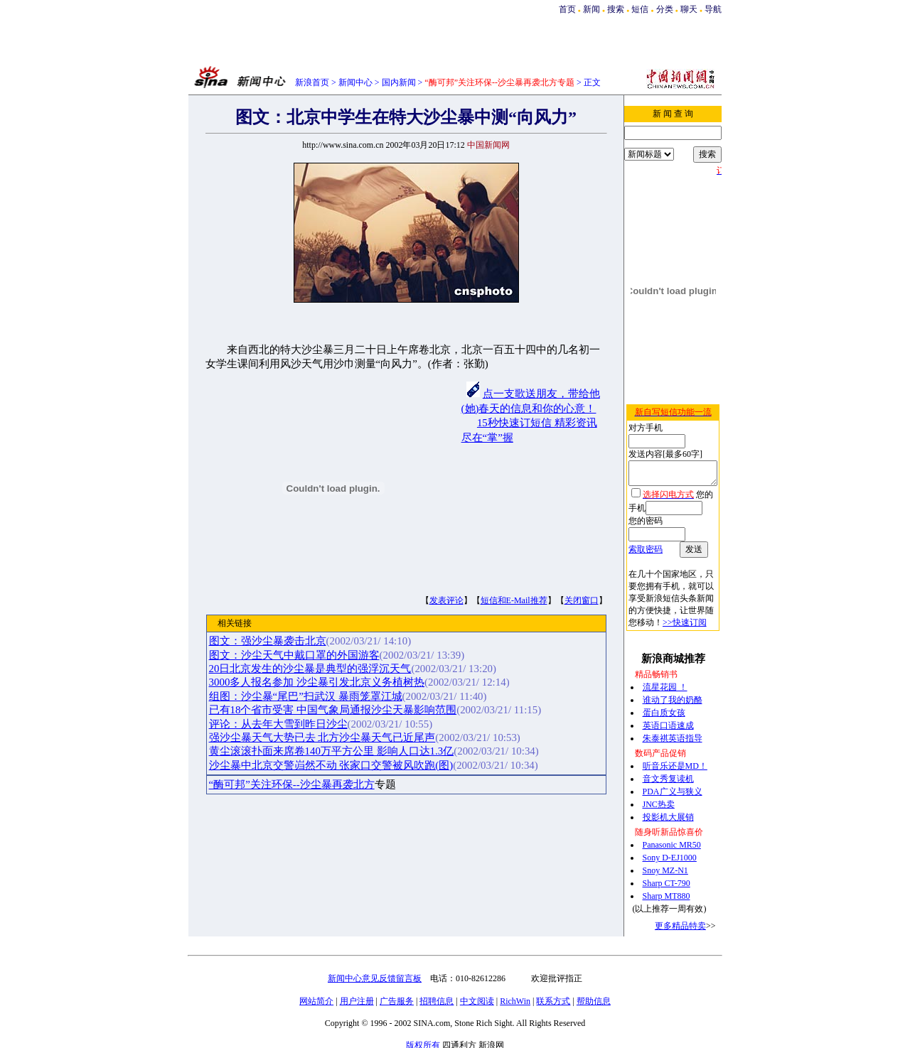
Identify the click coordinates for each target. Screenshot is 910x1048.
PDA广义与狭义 (670, 772)
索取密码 (638, 529)
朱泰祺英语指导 (670, 718)
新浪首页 (312, 82)
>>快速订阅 (643, 602)
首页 (567, 9)
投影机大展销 (665, 797)
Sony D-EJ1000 (667, 838)
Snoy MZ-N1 (662, 850)
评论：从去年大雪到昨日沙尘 (275, 724)
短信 (639, 9)
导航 (713, 9)
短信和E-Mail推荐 (511, 600)
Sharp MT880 (663, 876)
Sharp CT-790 (663, 863)
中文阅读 (477, 981)
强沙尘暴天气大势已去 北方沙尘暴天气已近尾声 (319, 737)
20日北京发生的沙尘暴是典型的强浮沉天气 (307, 668)
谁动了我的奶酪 (670, 680)
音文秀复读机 (665, 759)
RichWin (515, 981)
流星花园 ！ (662, 667)
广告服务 (397, 981)
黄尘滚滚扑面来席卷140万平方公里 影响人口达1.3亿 (328, 751)
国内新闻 (399, 82)
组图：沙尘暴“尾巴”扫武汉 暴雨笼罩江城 (303, 696)
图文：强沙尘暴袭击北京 (264, 641)
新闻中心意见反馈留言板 (375, 958)
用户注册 (357, 981)
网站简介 (316, 981)
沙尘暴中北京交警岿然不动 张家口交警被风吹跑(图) (328, 765)
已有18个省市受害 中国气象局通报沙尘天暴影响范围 (330, 709)
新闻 (591, 9)
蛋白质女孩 (661, 693)
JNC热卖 (656, 784)
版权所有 (423, 1025)
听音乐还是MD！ (672, 746)
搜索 (616, 9)
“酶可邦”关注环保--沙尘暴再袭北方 (289, 784)
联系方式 (553, 981)
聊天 (688, 9)
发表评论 (444, 600)
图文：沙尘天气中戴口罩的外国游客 (291, 655)
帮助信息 (594, 981)
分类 (664, 9)
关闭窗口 (579, 600)
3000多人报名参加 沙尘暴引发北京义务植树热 (314, 682)
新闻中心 (355, 82)
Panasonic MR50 (669, 825)
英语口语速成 (665, 706)
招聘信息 (436, 981)
